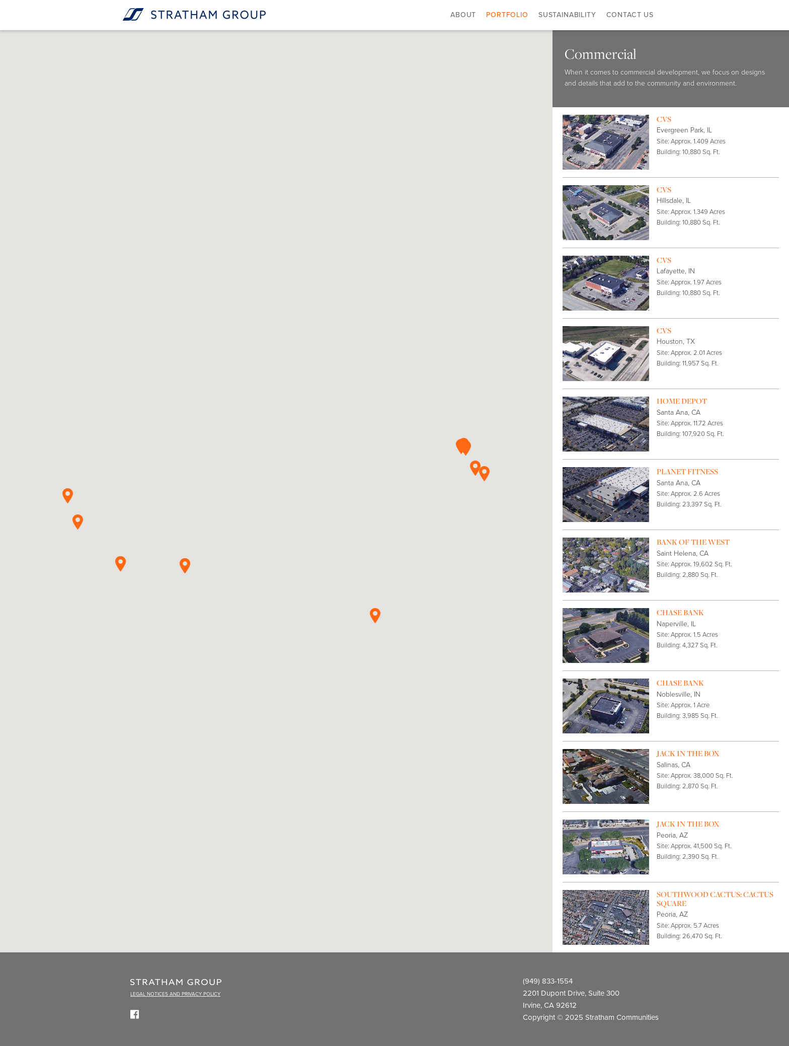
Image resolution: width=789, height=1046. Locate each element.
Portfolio (507, 15)
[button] (465, 448)
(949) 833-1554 (548, 981)
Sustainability (567, 15)
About (463, 15)
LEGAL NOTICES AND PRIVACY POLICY (175, 994)
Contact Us (630, 15)
